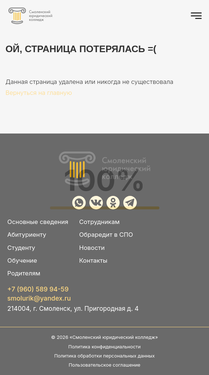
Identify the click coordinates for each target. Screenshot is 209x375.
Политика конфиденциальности (104, 346)
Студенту (21, 247)
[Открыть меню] (196, 15)
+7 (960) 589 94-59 (38, 289)
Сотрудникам (99, 221)
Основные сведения (37, 221)
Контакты (93, 260)
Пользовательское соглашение (104, 365)
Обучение (22, 260)
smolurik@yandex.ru (39, 298)
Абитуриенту (26, 234)
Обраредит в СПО (106, 234)
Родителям (23, 273)
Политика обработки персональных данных (104, 356)
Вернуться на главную (38, 92)
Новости (92, 247)
